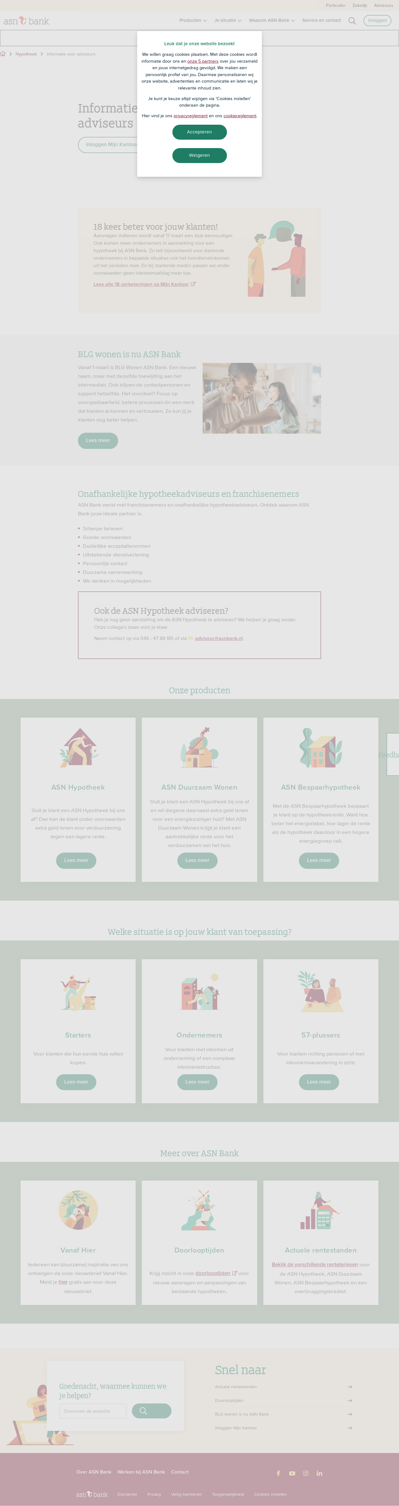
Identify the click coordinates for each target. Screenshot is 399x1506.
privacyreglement (191, 115)
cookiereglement (240, 115)
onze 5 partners (203, 61)
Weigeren (199, 155)
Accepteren (199, 131)
